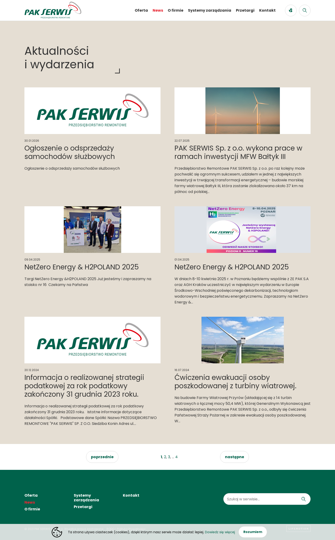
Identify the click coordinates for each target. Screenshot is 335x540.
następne (234, 457)
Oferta (141, 10)
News (158, 10)
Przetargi (245, 10)
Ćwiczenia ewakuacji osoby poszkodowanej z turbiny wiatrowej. (235, 382)
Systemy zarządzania (209, 10)
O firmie (175, 10)
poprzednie (102, 457)
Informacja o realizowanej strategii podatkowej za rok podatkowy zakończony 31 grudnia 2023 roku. (84, 386)
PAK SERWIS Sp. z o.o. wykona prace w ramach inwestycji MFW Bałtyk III (238, 152)
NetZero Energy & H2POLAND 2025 (81, 267)
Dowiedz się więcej (220, 532)
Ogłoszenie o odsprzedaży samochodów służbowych (69, 152)
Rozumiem (252, 532)
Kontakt (267, 10)
